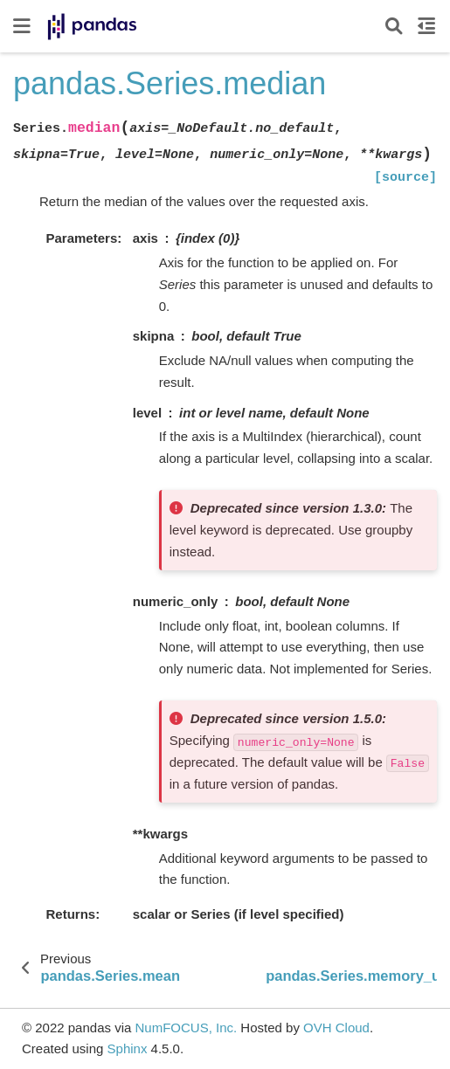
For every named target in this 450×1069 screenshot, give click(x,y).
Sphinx (127, 1048)
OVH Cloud (336, 1027)
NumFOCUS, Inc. (186, 1027)
